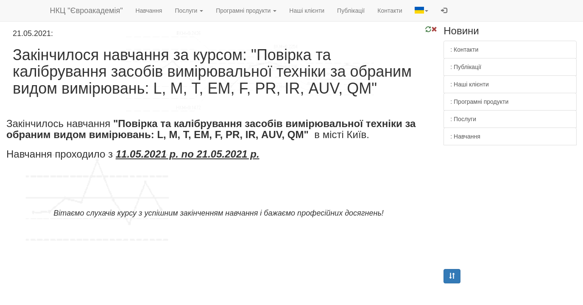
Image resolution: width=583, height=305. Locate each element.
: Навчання (465, 136)
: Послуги (463, 119)
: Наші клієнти (469, 84)
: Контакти (464, 49)
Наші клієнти (306, 10)
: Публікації (465, 67)
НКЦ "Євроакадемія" (86, 10)
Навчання (149, 10)
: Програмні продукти (479, 101)
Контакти (389, 10)
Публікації (351, 10)
